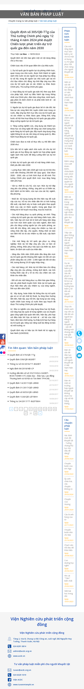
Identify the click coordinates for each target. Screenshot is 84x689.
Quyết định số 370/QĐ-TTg (22, 354)
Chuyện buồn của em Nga (68, 466)
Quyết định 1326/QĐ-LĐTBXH (24, 396)
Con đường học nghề (69, 563)
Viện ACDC (18, 679)
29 (35, 413)
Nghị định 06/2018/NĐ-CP (22, 368)
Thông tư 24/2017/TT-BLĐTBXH (25, 401)
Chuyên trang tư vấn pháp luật (23, 21)
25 (50, 409)
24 (45, 409)
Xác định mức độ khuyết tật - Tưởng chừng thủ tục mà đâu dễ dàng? (68, 444)
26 (55, 409)
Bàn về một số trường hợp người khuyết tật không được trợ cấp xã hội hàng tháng (68, 392)
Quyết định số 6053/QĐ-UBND (24, 392)
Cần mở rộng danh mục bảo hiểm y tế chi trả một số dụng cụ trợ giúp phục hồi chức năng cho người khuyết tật (69, 59)
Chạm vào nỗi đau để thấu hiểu (69, 547)
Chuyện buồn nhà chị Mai (68, 532)
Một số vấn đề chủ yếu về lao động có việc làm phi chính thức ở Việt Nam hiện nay (69, 93)
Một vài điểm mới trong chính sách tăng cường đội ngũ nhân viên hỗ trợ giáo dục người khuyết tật (69, 210)
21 (31, 409)
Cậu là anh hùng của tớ (69, 517)
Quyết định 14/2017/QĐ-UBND (24, 383)
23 (40, 409)
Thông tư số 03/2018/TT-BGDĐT (25, 364)
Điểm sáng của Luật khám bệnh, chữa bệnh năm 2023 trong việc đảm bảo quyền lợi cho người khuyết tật (69, 174)
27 (26, 413)
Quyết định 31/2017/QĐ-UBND (24, 387)
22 (35, 409)
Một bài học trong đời (68, 593)
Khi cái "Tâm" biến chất (68, 578)
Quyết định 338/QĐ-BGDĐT (23, 359)
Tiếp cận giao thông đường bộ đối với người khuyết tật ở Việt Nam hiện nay (69, 242)
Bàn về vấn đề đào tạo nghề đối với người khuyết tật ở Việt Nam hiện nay (68, 360)
